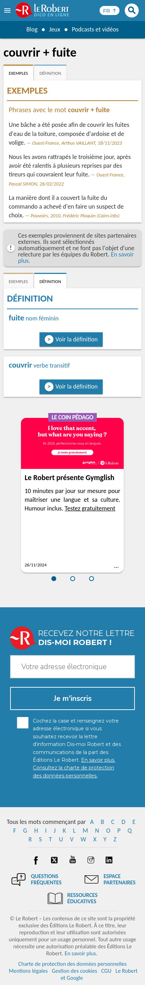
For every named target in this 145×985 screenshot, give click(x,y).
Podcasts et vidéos (95, 29)
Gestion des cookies (74, 971)
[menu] (8, 10)
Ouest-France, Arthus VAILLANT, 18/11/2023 (77, 143)
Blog (31, 29)
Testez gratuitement (90, 508)
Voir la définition (77, 339)
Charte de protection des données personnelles (72, 964)
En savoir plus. (81, 953)
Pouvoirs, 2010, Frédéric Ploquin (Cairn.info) (75, 215)
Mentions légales (28, 971)
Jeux (54, 29)
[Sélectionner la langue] (109, 10)
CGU (106, 971)
